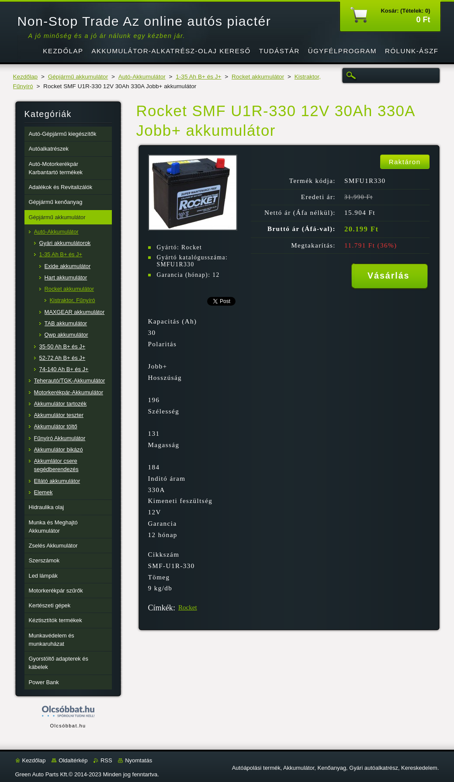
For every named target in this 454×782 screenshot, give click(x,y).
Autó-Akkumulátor (142, 76)
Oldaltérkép (73, 760)
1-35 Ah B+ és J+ (198, 76)
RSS (106, 760)
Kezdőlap (25, 76)
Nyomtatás (138, 760)
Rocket (187, 607)
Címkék (160, 607)
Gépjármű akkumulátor (78, 76)
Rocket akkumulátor (258, 76)
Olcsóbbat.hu (68, 725)
